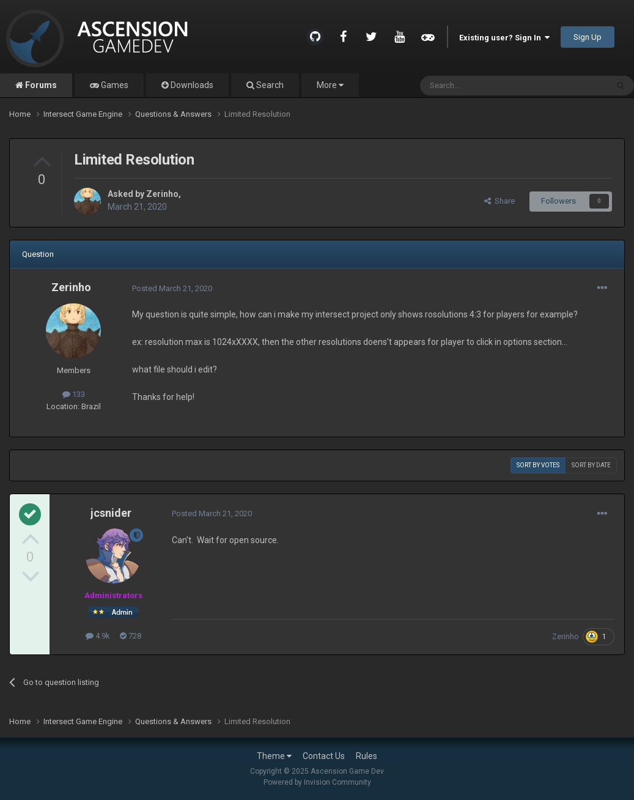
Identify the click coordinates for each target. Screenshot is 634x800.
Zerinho (162, 194)
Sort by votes (538, 465)
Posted (172, 288)
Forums (40, 85)
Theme (274, 756)
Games (113, 85)
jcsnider (110, 512)
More (330, 85)
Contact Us (324, 756)
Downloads (191, 85)
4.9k (98, 635)
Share (499, 201)
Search (269, 85)
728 (130, 635)
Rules (366, 756)
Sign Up (587, 37)
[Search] (484, 85)
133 (73, 394)
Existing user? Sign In (504, 37)
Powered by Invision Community (317, 782)
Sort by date (591, 465)
